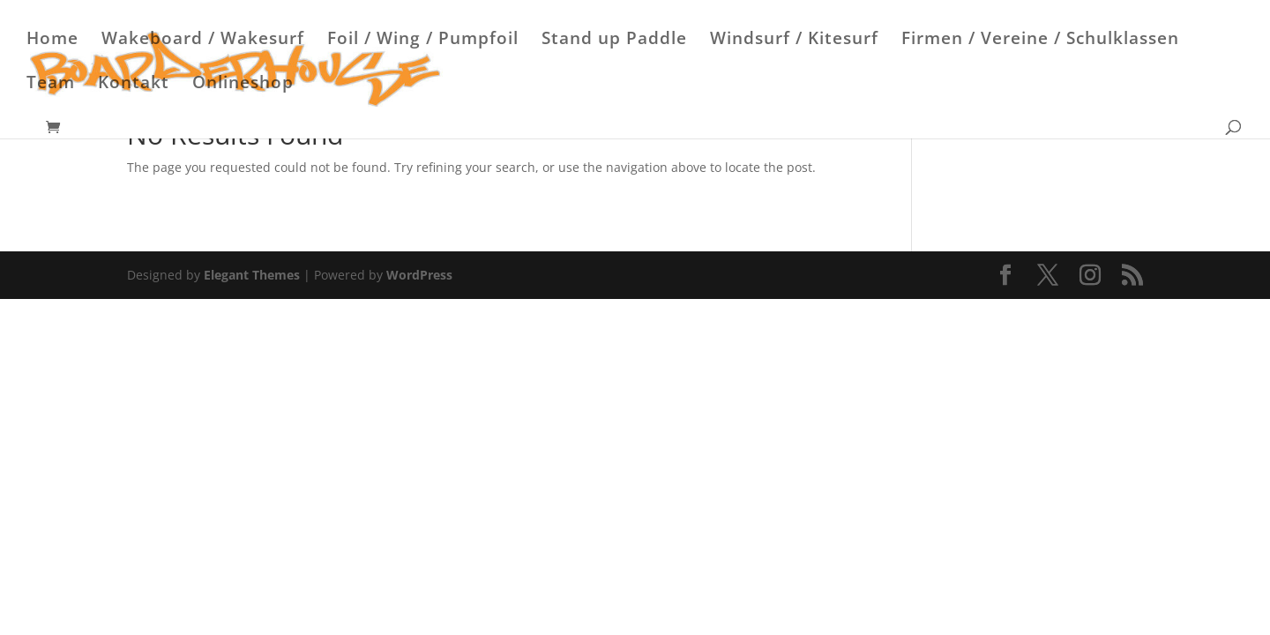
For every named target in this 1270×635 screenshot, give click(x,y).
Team (50, 84)
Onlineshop (243, 84)
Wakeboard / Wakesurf (202, 40)
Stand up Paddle (614, 40)
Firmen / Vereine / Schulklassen (1040, 40)
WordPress (419, 274)
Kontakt (133, 84)
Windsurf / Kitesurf (794, 40)
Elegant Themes (252, 274)
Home (52, 40)
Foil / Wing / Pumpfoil (423, 40)
